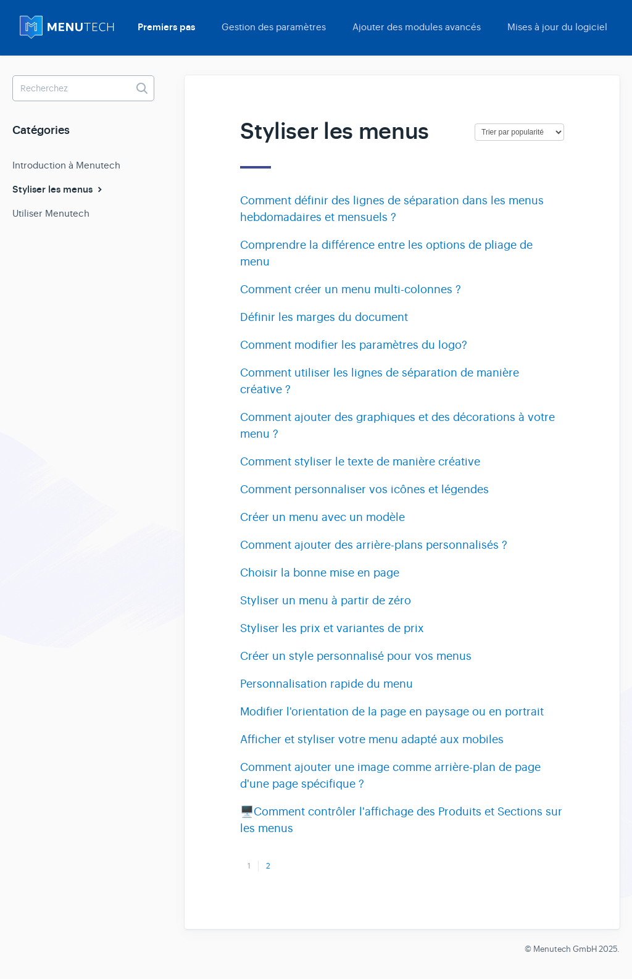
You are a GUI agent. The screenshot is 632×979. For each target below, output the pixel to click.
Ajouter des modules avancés (416, 27)
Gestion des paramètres (274, 27)
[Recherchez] (83, 88)
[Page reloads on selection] (519, 132)
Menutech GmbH (565, 949)
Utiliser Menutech (50, 213)
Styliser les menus (58, 189)
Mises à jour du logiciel (557, 27)
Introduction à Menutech (66, 165)
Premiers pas (166, 27)
